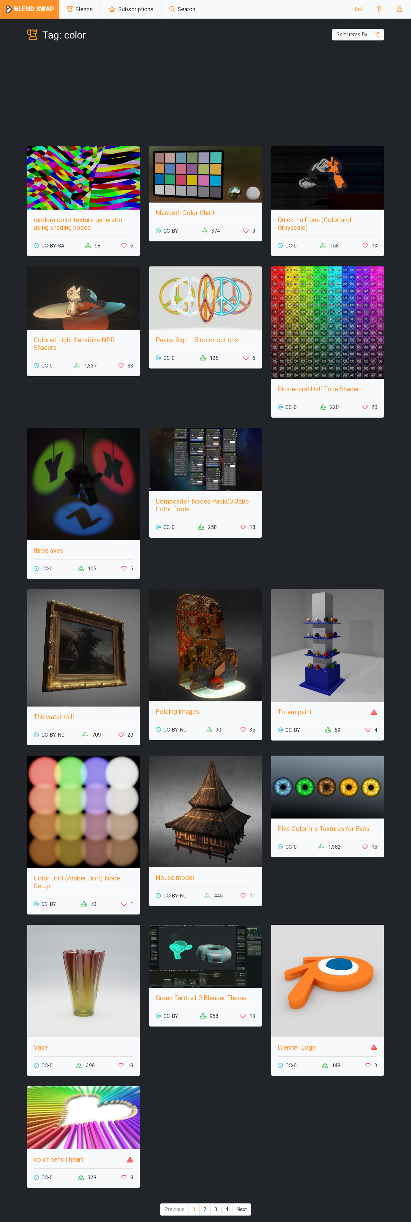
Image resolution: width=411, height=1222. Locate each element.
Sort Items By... (358, 34)
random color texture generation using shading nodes (80, 223)
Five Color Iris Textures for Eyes (323, 829)
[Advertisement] (205, 95)
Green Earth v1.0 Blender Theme (201, 998)
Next (241, 1209)
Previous (174, 1209)
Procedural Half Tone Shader (318, 389)
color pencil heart (58, 1159)
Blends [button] (80, 9)
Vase (41, 1047)
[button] (379, 9)
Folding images (177, 711)
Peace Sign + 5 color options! (198, 340)
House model (175, 877)
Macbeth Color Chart (185, 213)
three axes (48, 550)
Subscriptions (131, 9)
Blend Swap (29, 9)
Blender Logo (297, 1047)
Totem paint (295, 712)
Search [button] (182, 9)
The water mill (54, 717)
